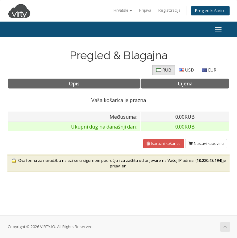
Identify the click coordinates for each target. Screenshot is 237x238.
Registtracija (169, 10)
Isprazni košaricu (164, 143)
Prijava (145, 10)
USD (186, 70)
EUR (209, 70)
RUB (163, 70)
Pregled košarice (210, 10)
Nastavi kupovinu (206, 143)
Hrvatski (123, 10)
